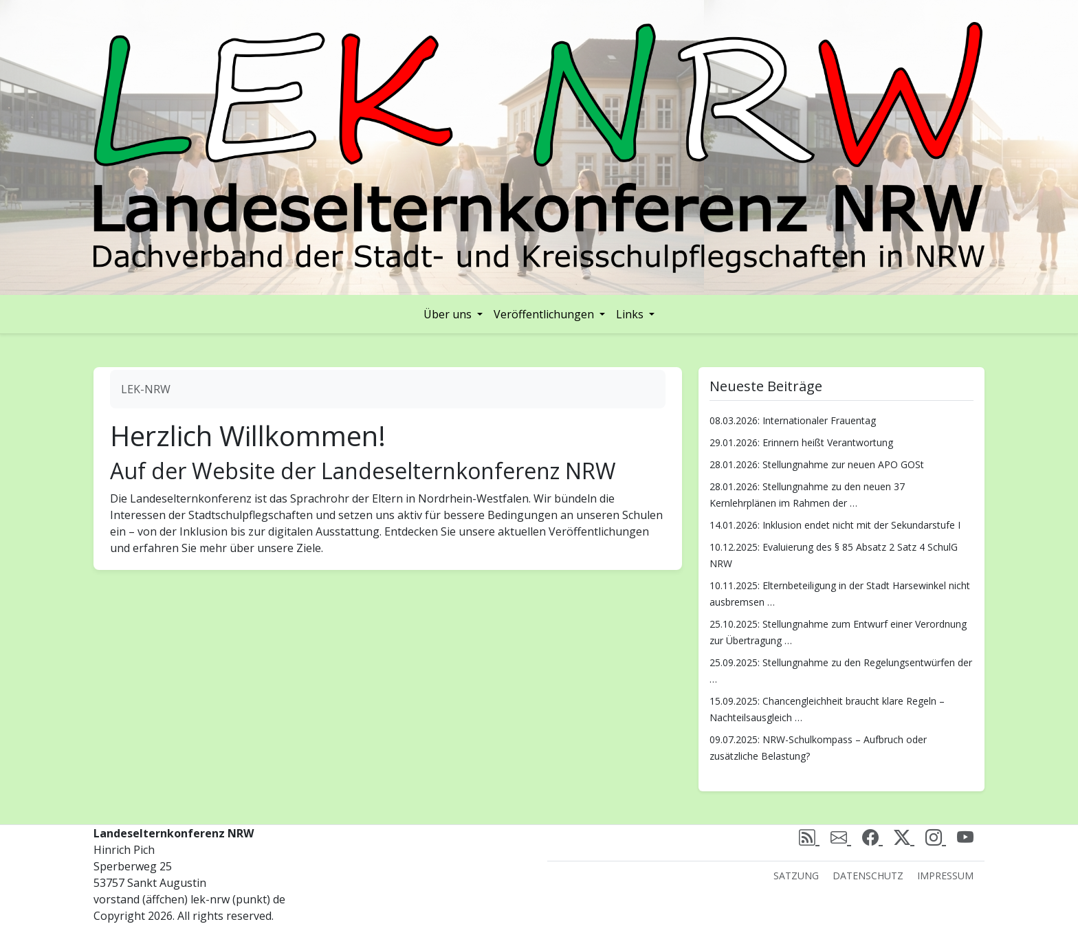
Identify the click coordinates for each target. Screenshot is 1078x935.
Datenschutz (868, 875)
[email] (840, 837)
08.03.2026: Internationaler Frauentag (793, 420)
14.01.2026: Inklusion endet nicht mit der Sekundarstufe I (835, 524)
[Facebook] (872, 837)
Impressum (945, 875)
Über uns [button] (449, 314)
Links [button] (631, 314)
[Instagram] (935, 837)
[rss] (809, 837)
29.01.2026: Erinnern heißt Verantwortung (801, 442)
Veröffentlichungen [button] (545, 314)
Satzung (796, 875)
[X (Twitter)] (904, 837)
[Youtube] (965, 837)
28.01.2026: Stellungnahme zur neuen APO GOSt (817, 464)
